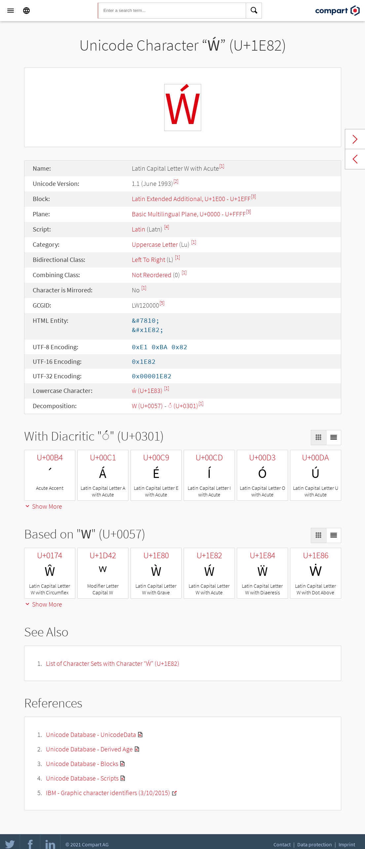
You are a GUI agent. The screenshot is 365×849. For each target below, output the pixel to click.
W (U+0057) (147, 406)
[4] (166, 227)
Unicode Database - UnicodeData (91, 734)
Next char (355, 139)
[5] (162, 303)
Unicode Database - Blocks (82, 763)
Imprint (347, 844)
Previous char (355, 159)
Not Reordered (151, 275)
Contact (282, 844)
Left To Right (148, 259)
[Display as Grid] (318, 437)
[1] (221, 166)
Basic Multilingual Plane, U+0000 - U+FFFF (189, 214)
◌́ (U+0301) (183, 406)
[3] (253, 196)
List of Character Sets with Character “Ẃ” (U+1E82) (112, 663)
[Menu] (10, 11)
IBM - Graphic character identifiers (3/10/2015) (108, 792)
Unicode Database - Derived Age (89, 749)
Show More (43, 506)
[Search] (254, 11)
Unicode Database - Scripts (82, 778)
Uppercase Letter (155, 244)
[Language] (26, 11)
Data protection (314, 844)
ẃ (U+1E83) (148, 390)
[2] (175, 181)
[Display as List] (333, 437)
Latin (138, 229)
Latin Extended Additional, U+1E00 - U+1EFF (191, 198)
